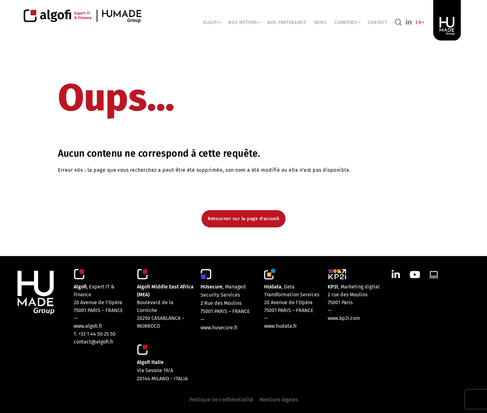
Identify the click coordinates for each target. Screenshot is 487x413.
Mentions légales (278, 400)
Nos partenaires (287, 22)
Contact (377, 22)
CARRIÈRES (347, 22)
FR (419, 22)
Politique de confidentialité (221, 400)
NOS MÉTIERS (243, 22)
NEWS (320, 22)
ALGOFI (211, 22)
